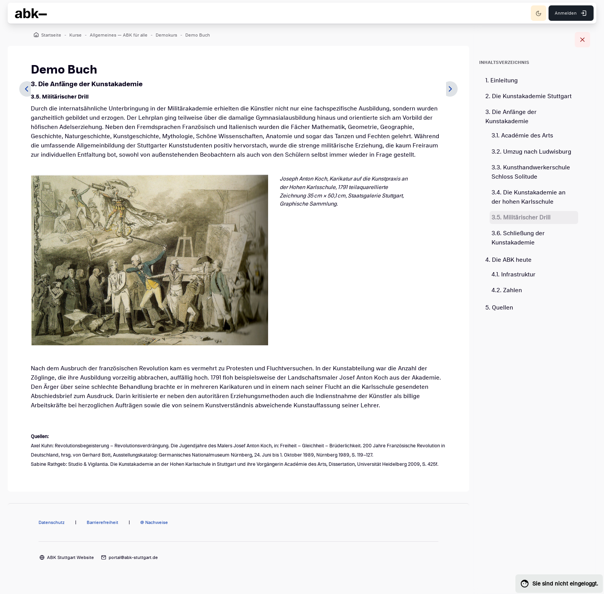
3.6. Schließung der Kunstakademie (518, 238)
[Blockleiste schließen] (582, 39)
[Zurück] (27, 89)
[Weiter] (450, 89)
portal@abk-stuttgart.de (133, 557)
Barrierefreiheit (102, 522)
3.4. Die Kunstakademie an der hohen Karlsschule (528, 197)
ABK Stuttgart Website (70, 557)
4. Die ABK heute (508, 260)
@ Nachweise (154, 522)
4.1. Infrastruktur (513, 274)
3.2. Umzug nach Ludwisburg (531, 151)
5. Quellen (499, 307)
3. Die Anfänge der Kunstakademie (511, 116)
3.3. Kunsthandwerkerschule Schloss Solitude (531, 172)
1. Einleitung (501, 80)
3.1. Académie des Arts (522, 135)
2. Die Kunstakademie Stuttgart (528, 96)
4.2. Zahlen (507, 290)
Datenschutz (52, 522)
